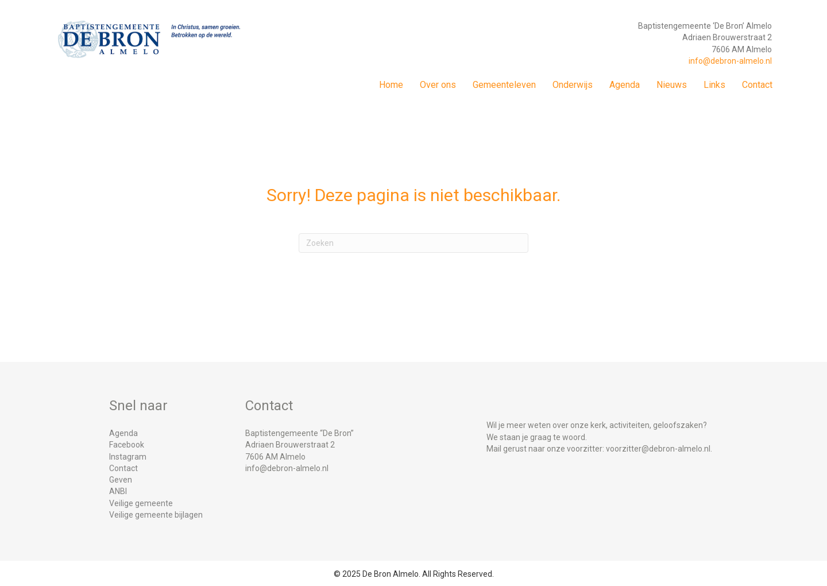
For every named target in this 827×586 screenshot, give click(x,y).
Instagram (127, 456)
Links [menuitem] (714, 84)
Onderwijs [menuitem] (572, 84)
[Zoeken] (413, 243)
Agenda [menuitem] (624, 84)
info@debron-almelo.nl (730, 60)
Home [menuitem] (391, 84)
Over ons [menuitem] (438, 84)
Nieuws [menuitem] (671, 84)
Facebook (126, 444)
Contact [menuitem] (757, 84)
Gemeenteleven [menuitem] (504, 84)
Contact (123, 468)
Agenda (123, 433)
